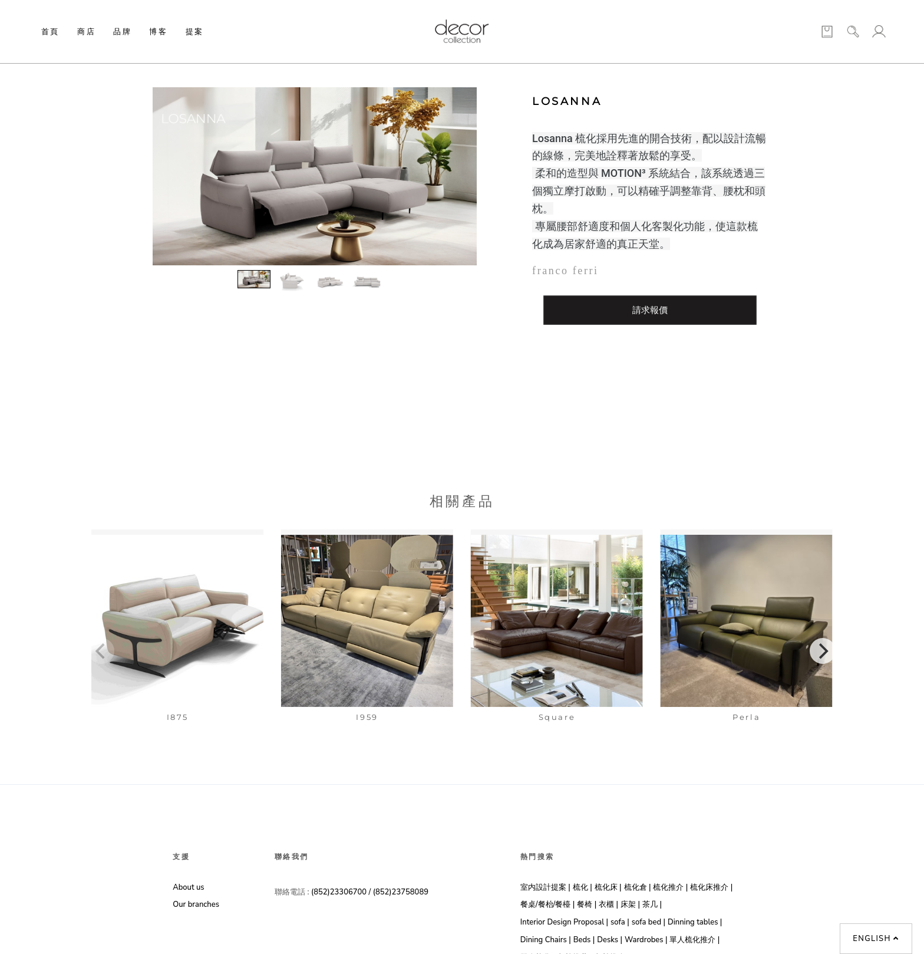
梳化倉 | (637, 887)
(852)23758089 (402, 892)
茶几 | (652, 904)
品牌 (122, 31)
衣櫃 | (608, 904)
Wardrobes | (646, 940)
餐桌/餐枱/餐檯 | (547, 904)
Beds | (584, 940)
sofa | (619, 922)
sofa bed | (648, 922)
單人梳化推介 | (694, 940)
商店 (86, 31)
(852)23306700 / (342, 892)
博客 (158, 31)
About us (188, 887)
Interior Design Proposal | (564, 922)
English (876, 938)
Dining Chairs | (545, 940)
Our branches (196, 904)
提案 (195, 31)
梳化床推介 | (711, 887)
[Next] (823, 651)
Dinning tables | (695, 922)
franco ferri (565, 271)
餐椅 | (586, 904)
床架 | (630, 904)
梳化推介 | (670, 887)
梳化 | (582, 887)
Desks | (609, 940)
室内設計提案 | (545, 887)
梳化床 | (608, 887)
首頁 (50, 31)
